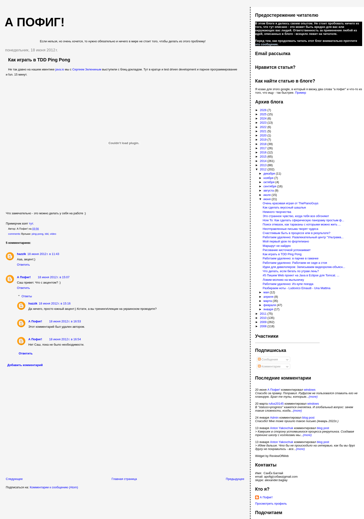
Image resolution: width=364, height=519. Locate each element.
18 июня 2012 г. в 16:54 (65, 339)
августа (269, 190)
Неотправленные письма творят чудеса (290, 229)
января (268, 309)
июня (267, 199)
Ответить (23, 264)
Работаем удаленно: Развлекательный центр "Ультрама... (303, 237)
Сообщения (268, 359)
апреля (268, 296)
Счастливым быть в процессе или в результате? (296, 233)
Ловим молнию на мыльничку (283, 279)
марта (268, 301)
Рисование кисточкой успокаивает (287, 250)
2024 (263, 118)
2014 (263, 161)
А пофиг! (35, 22)
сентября (270, 186)
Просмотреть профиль (271, 503)
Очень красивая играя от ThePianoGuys (290, 203)
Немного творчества (277, 212)
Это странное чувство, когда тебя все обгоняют (296, 216)
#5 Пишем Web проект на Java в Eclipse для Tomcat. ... (301, 275)
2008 (263, 326)
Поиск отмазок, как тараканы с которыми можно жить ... (302, 224)
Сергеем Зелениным (86, 69)
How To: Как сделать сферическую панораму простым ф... (303, 220)
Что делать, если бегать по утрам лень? (291, 271)
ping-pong (37, 233)
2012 (263, 169)
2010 (263, 318)
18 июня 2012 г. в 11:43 (43, 254)
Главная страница (124, 479)
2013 (263, 165)
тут (31, 223)
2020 (263, 135)
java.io (59, 69)
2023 (263, 122)
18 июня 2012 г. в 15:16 (55, 303)
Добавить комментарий (25, 365)
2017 (263, 148)
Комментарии (269, 366)
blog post (308, 417)
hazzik (21, 254)
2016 (263, 152)
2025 (263, 114)
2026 (263, 110)
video (53, 233)
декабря (269, 173)
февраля (270, 305)
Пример (300, 92)
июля (267, 195)
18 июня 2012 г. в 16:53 (65, 321)
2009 (263, 322)
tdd (47, 233)
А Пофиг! (24, 277)
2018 (263, 144)
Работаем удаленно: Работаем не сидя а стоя (295, 262)
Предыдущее (235, 479)
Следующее (14, 479)
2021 (263, 131)
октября (269, 182)
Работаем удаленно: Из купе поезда (288, 284)
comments (14, 233)
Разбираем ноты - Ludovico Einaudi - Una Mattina (297, 288)
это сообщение (266, 44)
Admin (274, 417)
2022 (263, 127)
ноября (268, 178)
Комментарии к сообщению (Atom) (54, 487)
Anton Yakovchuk (281, 428)
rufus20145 (276, 403)
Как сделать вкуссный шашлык (284, 207)
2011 (263, 313)
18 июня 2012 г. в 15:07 (53, 277)
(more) (313, 396)
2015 (263, 156)
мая (266, 292)
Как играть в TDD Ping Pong (39, 59)
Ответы (27, 296)
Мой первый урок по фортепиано (286, 241)
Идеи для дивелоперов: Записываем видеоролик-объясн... (304, 267)
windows (309, 389)
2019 (263, 139)
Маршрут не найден (277, 246)
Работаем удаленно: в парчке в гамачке (290, 258)
